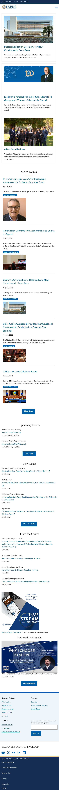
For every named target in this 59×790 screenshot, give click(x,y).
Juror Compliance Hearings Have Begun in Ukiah (21, 558)
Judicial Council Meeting (11, 432)
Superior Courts (10, 299)
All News (5, 716)
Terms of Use (6, 773)
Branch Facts (35, 709)
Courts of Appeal (11, 252)
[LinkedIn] (18, 753)
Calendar (34, 702)
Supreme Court (10, 195)
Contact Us (5, 784)
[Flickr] (13, 753)
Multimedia (5, 728)
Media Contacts (7, 725)
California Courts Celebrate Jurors (20, 371)
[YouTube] (3, 753)
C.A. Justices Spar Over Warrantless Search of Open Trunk (26, 471)
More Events (29, 454)
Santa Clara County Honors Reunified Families (20, 570)
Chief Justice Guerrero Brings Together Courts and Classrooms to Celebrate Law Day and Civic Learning (28, 327)
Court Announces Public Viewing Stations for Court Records (25, 582)
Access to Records (8, 762)
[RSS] (24, 753)
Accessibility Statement (9, 767)
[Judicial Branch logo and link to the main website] (29, 1)
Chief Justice (9, 346)
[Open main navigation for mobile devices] (56, 7)
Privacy (4, 778)
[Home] (27, 7)
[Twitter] (8, 753)
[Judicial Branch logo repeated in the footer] (29, 758)
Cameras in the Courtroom (11, 732)
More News (28, 411)
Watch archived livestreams (11, 632)
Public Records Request (39, 705)
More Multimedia (29, 683)
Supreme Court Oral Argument (14, 444)
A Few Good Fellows (14, 149)
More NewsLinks (29, 524)
